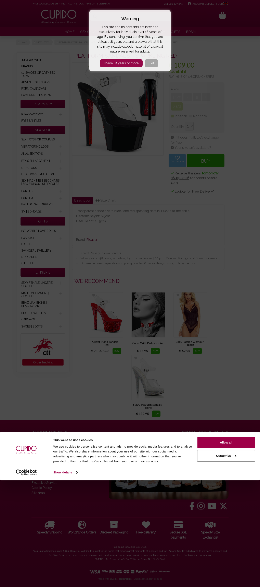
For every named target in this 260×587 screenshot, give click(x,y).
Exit (151, 63)
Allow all (226, 549)
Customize (226, 562)
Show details (62, 579)
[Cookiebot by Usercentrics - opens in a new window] (26, 579)
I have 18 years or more (121, 63)
